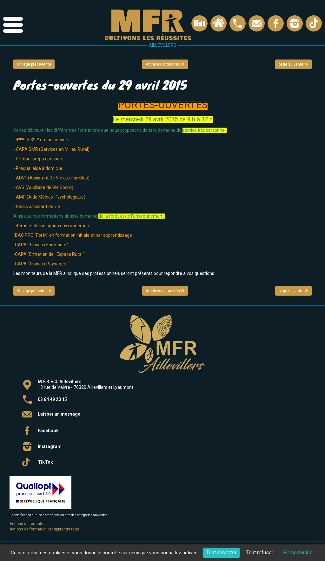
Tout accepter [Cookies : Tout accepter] (221, 553)
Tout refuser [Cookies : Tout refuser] (259, 553)
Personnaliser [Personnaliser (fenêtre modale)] (298, 553)
